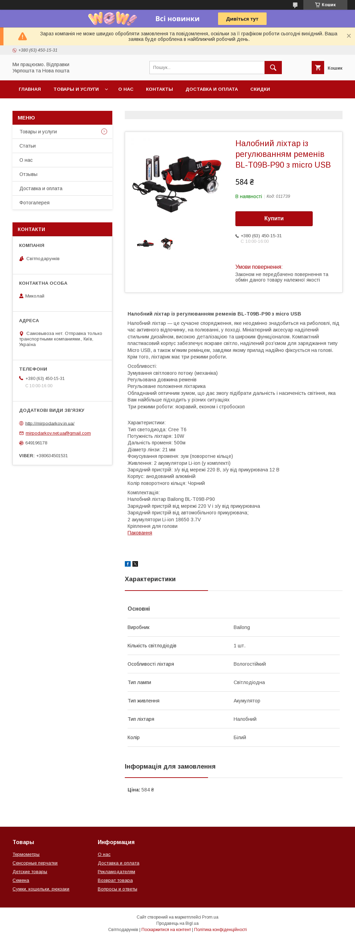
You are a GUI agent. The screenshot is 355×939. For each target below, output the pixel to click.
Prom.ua (210, 917)
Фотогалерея (34, 202)
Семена (20, 880)
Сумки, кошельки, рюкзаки (40, 889)
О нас (125, 89)
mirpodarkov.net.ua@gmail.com (58, 433)
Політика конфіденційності (220, 929)
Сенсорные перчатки (35, 863)
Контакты (159, 89)
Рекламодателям (116, 871)
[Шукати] (273, 67)
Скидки (260, 89)
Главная (30, 89)
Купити (274, 218)
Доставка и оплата (211, 89)
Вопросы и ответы (117, 889)
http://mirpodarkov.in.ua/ (50, 423)
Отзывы (28, 174)
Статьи (27, 146)
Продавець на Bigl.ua (177, 923)
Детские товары (29, 871)
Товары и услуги (76, 89)
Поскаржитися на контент (166, 929)
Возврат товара (115, 880)
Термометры (26, 854)
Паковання (140, 532)
